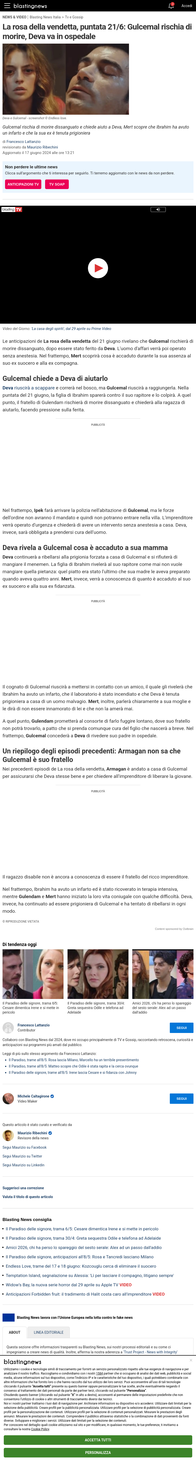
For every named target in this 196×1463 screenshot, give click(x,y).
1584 (99, 1373)
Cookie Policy (40, 1429)
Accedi (186, 6)
